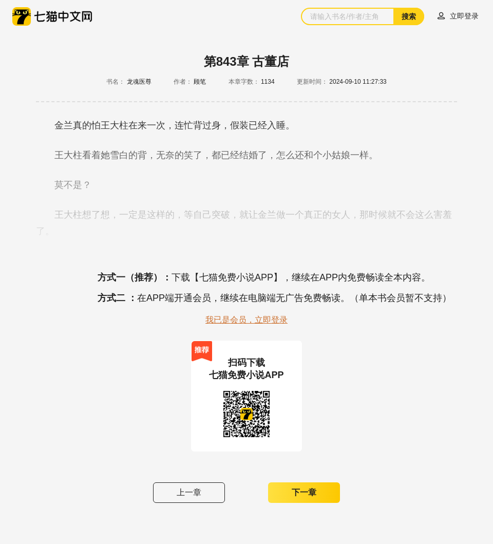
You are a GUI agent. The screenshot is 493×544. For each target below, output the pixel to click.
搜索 (409, 16)
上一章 (189, 492)
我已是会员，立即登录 (246, 319)
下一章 (304, 492)
